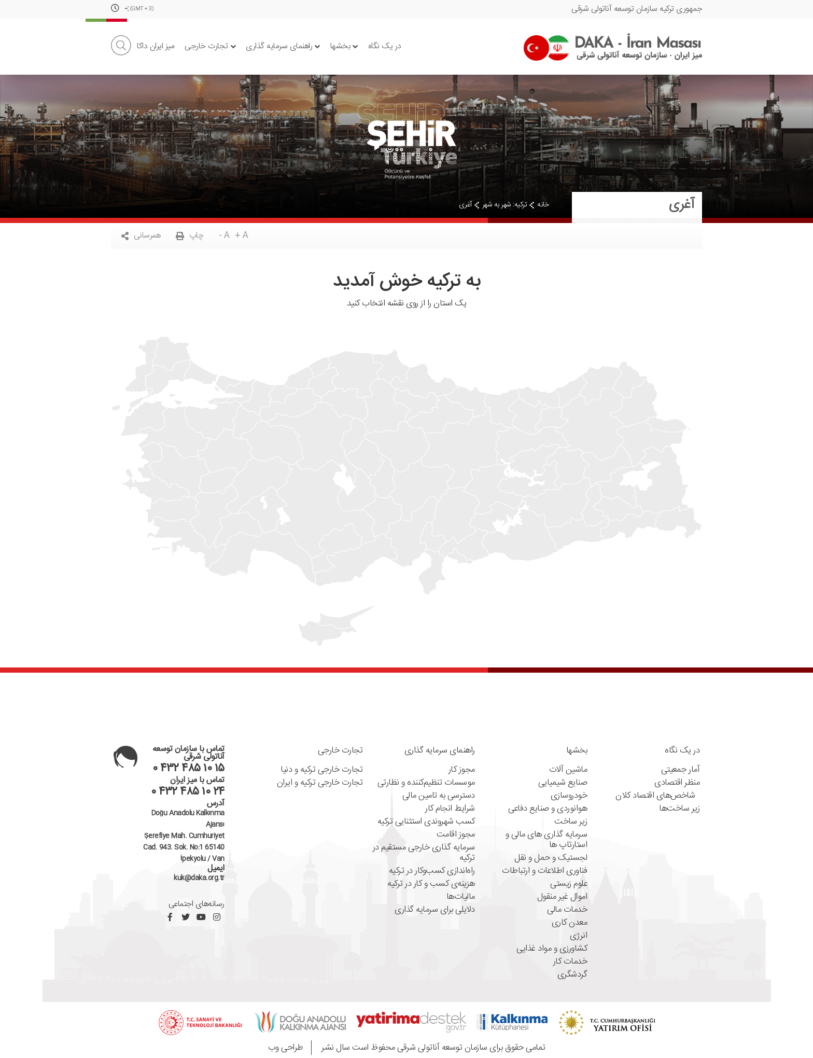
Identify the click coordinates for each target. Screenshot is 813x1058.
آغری (465, 205)
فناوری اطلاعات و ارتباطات (544, 871)
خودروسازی (569, 795)
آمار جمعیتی (680, 769)
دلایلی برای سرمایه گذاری (435, 909)
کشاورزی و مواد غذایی (551, 948)
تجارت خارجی (210, 46)
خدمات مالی (567, 909)
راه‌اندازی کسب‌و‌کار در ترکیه (432, 871)
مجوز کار (461, 769)
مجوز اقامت (456, 834)
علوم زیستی (568, 884)
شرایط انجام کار (450, 808)
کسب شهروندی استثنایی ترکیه (426, 821)
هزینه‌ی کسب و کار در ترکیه (431, 884)
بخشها (344, 46)
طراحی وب (285, 1047)
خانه (543, 205)
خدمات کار (570, 961)
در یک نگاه (384, 46)
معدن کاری (569, 922)
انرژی (578, 935)
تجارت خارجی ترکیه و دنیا (321, 769)
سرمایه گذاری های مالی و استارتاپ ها (546, 840)
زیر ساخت (570, 821)
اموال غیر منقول (562, 896)
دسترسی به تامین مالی (438, 795)
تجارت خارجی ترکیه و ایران (320, 782)
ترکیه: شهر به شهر (504, 205)
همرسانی (140, 236)
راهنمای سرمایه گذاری (283, 46)
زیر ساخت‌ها (679, 808)
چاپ (189, 236)
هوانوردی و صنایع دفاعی (547, 808)
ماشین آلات (568, 769)
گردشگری (572, 974)
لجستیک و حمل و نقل (550, 858)
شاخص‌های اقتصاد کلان (657, 795)
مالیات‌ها (460, 896)
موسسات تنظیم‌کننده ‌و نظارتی (426, 782)
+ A (241, 236)
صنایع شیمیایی (562, 782)
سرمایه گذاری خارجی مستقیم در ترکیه (424, 853)
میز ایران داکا (155, 46)
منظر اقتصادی (676, 782)
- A (224, 236)
